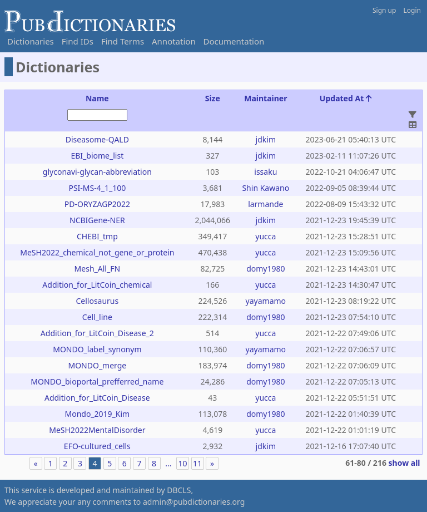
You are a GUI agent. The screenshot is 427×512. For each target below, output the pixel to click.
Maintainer (265, 98)
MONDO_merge (97, 365)
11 (197, 463)
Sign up (384, 10)
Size (212, 98)
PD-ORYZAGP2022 (97, 204)
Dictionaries (30, 41)
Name (97, 98)
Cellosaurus (97, 301)
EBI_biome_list (97, 155)
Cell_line (97, 317)
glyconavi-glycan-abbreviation (97, 171)
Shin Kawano (265, 188)
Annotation (174, 41)
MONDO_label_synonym (97, 349)
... (168, 463)
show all (404, 462)
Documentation (234, 41)
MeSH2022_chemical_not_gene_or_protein (97, 252)
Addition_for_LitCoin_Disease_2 (97, 333)
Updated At (346, 98)
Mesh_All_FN (97, 268)
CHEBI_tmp (97, 236)
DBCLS (179, 490)
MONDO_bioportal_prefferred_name (97, 381)
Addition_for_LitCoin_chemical (97, 284)
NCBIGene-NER (97, 220)
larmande (265, 204)
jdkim (266, 139)
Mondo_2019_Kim (97, 413)
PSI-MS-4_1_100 (97, 188)
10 (182, 463)
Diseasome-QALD (97, 139)
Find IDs (77, 41)
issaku (265, 171)
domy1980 (265, 268)
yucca (265, 236)
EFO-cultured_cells (97, 446)
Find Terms (122, 41)
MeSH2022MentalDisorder (97, 430)
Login (412, 10)
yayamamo (266, 301)
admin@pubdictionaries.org (194, 501)
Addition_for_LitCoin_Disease (97, 397)
